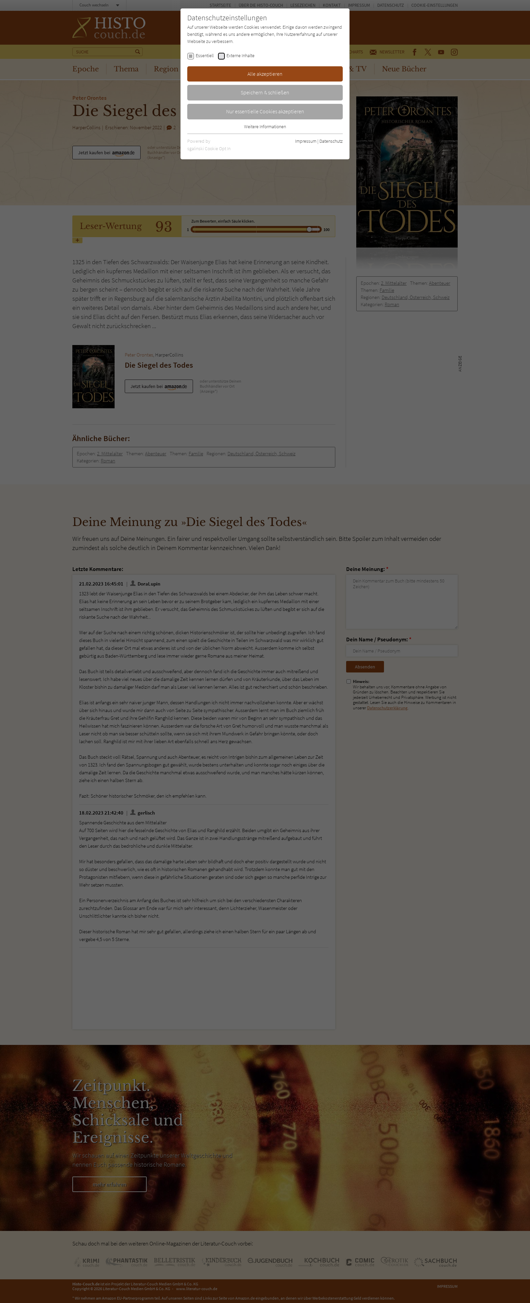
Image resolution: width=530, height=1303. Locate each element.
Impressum (305, 141)
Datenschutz (331, 141)
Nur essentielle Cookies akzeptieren (265, 111)
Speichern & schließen (265, 92)
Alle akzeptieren (265, 73)
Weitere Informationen (265, 126)
